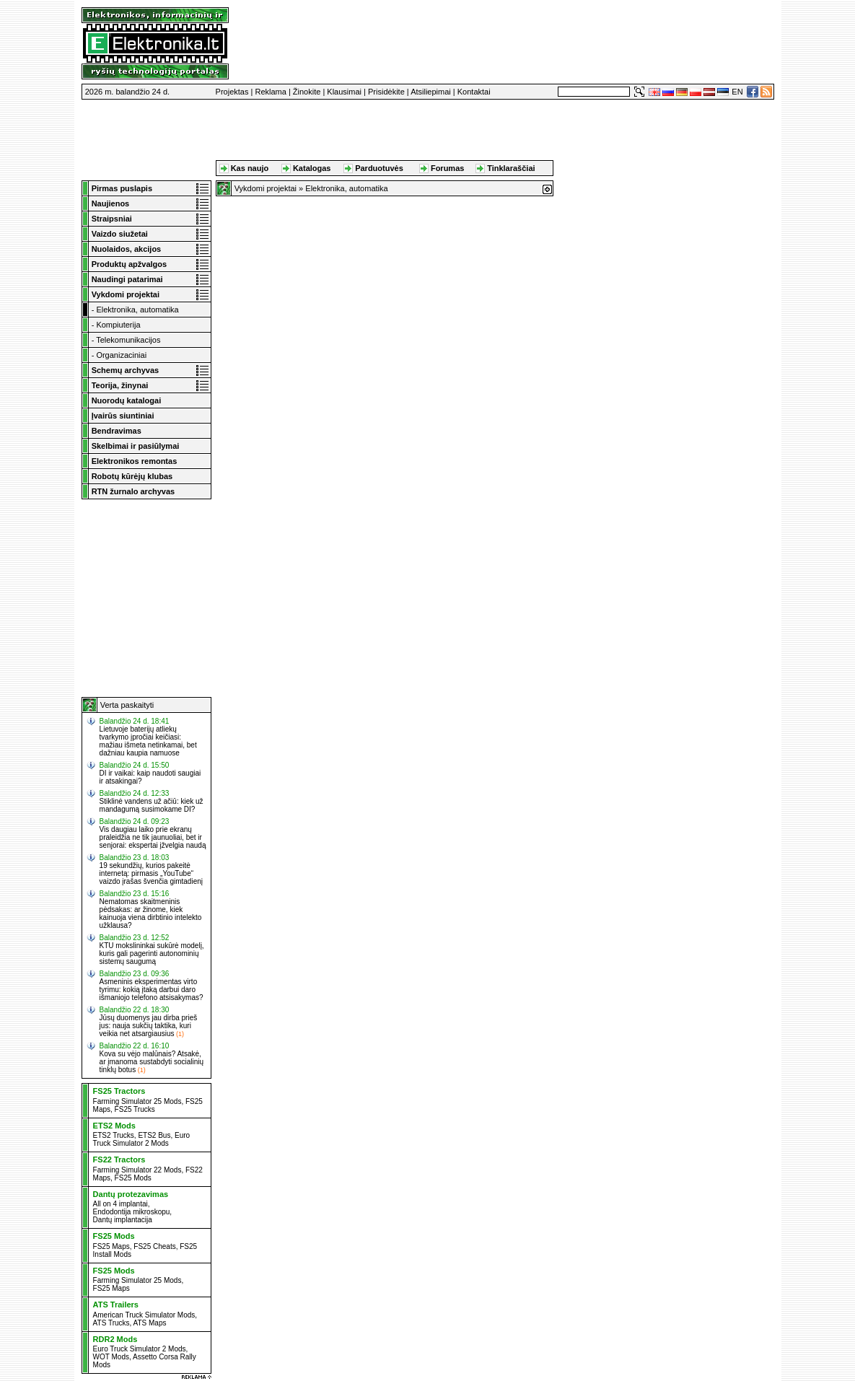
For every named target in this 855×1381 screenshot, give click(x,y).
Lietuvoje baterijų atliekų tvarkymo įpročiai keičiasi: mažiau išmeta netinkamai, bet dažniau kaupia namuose (148, 741)
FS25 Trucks (135, 1109)
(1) (180, 1034)
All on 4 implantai (120, 1204)
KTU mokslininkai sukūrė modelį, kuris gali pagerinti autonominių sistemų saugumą (152, 953)
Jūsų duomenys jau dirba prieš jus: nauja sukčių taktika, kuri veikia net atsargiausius (149, 1026)
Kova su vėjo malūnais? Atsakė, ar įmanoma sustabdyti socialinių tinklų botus (152, 1062)
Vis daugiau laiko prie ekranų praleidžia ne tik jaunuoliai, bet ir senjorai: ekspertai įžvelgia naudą (153, 837)
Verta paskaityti (127, 705)
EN (737, 91)
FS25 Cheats (154, 1246)
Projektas (232, 91)
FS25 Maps (111, 1246)
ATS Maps (150, 1323)
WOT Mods (111, 1357)
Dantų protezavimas (131, 1194)
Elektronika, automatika (137, 309)
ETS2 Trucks (113, 1135)
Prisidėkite (386, 91)
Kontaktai (474, 91)
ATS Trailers (116, 1304)
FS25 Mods (133, 1178)
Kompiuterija (118, 324)
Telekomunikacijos (128, 340)
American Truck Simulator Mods (144, 1315)
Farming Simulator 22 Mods (137, 1170)
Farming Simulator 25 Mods (137, 1101)
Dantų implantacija (122, 1220)
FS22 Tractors (119, 1159)
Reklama (270, 91)
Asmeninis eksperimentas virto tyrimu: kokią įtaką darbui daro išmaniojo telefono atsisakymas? (151, 989)
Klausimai (344, 91)
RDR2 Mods (115, 1339)
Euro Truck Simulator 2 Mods (141, 1139)
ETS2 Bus (154, 1135)
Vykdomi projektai (265, 188)
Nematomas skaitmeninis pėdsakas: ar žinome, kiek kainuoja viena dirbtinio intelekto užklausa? (151, 913)
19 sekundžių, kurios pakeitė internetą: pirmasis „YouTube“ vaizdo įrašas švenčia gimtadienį (151, 873)
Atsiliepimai (431, 91)
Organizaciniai (121, 355)
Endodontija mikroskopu (131, 1212)
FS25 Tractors (119, 1091)
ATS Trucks (111, 1323)
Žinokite (307, 91)
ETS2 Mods (114, 1125)
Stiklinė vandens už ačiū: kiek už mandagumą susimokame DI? (151, 805)
